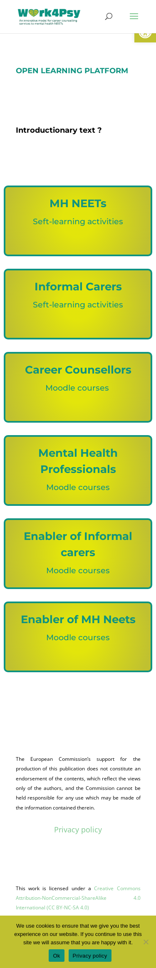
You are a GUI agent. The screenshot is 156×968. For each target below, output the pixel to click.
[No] (145, 942)
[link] (49, 16)
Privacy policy (90, 956)
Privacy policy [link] (78, 829)
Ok (56, 956)
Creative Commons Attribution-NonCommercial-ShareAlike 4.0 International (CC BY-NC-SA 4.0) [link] (78, 898)
